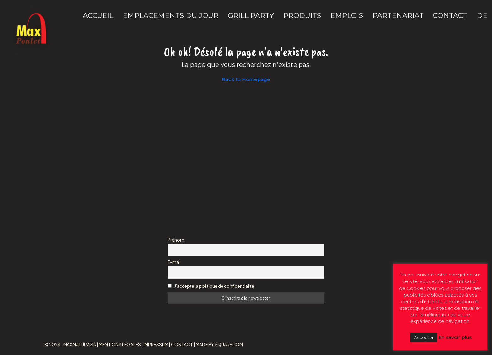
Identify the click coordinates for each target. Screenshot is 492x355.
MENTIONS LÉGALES (120, 344)
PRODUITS (302, 15)
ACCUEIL (98, 15)
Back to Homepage (246, 79)
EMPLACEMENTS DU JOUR (170, 15)
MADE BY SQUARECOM (219, 344)
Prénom (176, 240)
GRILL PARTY (251, 15)
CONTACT (450, 15)
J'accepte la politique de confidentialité (214, 286)
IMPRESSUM (156, 344)
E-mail (174, 262)
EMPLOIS (346, 15)
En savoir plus (455, 337)
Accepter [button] (424, 337)
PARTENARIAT (398, 15)
